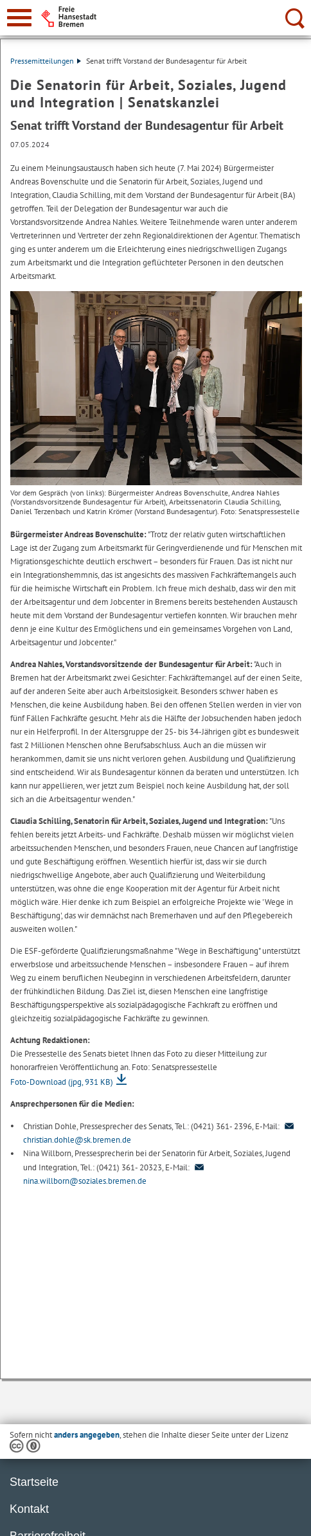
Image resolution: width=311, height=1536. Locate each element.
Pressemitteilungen (45, 61)
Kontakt (29, 1509)
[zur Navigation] (19, 17)
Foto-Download (61, 1081)
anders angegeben (87, 1434)
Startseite (34, 1482)
